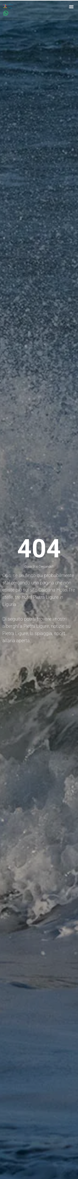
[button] (71, 6)
